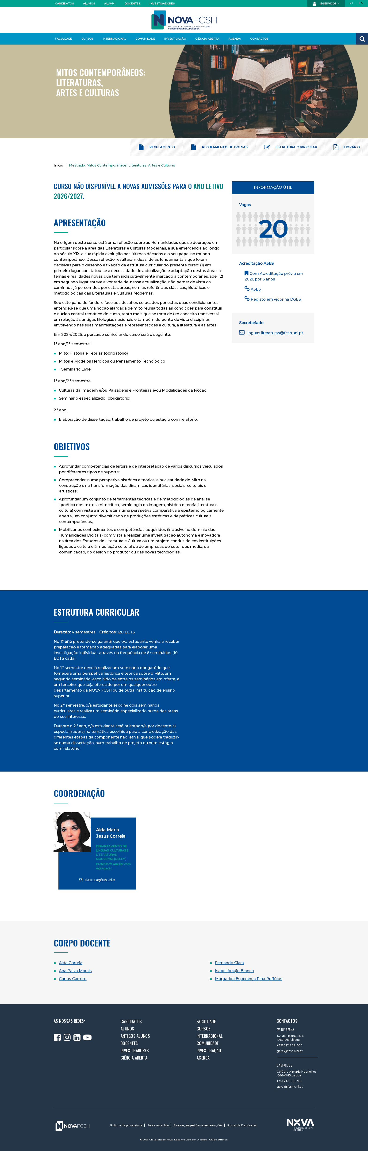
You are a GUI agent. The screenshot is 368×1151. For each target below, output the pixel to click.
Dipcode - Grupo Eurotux (212, 1139)
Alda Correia (70, 963)
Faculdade (63, 38)
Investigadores (162, 3)
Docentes (132, 3)
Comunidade (145, 38)
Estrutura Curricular (290, 147)
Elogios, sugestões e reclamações (198, 1125)
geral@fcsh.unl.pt (290, 1051)
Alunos (89, 3)
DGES (295, 299)
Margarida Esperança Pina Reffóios (248, 979)
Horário (347, 147)
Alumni (109, 3)
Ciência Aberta (207, 38)
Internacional (114, 38)
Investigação (175, 38)
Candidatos (64, 3)
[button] (362, 39)
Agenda (235, 38)
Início (58, 165)
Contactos (259, 38)
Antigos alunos (135, 1036)
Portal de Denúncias (242, 1125)
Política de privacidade (126, 1125)
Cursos (87, 38)
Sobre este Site (158, 1125)
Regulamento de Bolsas (219, 147)
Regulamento (157, 147)
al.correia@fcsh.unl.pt (97, 880)
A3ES (256, 289)
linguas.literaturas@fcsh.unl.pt (271, 333)
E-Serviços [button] (325, 3)
